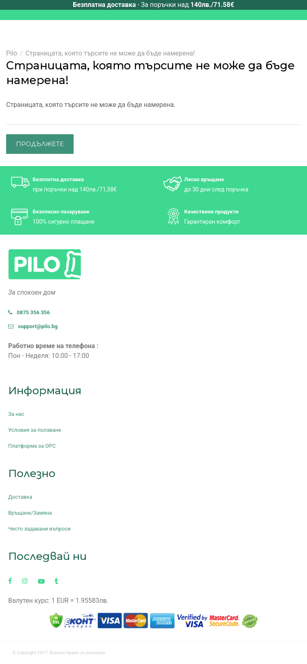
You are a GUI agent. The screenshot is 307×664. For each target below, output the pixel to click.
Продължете (40, 144)
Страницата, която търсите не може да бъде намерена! (110, 53)
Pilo (11, 53)
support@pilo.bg (33, 326)
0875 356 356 (29, 312)
